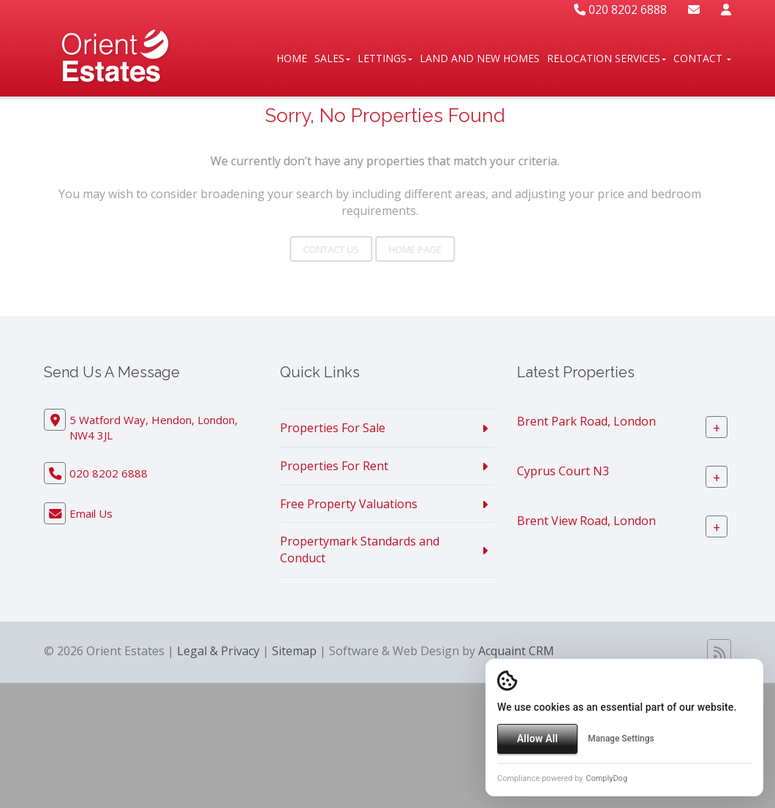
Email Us (91, 513)
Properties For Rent (334, 466)
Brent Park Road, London (586, 421)
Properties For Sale (332, 428)
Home (291, 58)
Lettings (385, 58)
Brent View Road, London (586, 521)
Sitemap (294, 651)
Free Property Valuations (348, 504)
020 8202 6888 (620, 9)
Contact (702, 58)
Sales (332, 58)
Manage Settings (621, 738)
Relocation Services (606, 58)
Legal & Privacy (218, 651)
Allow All (537, 738)
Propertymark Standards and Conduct (359, 549)
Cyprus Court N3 (563, 471)
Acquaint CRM (516, 651)
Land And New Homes (480, 58)
